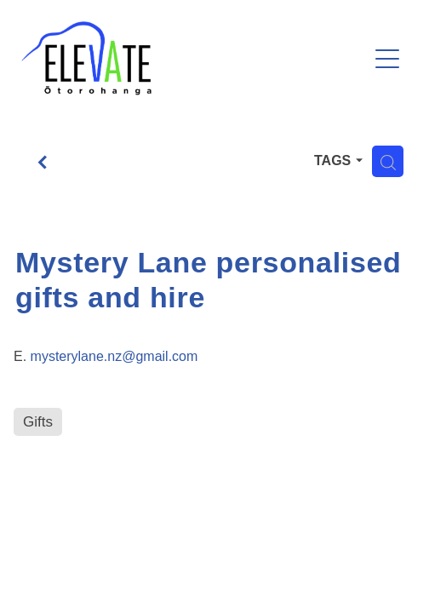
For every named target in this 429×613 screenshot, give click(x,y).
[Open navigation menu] (387, 58)
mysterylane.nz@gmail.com (114, 356)
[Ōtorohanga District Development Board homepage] (194, 58)
